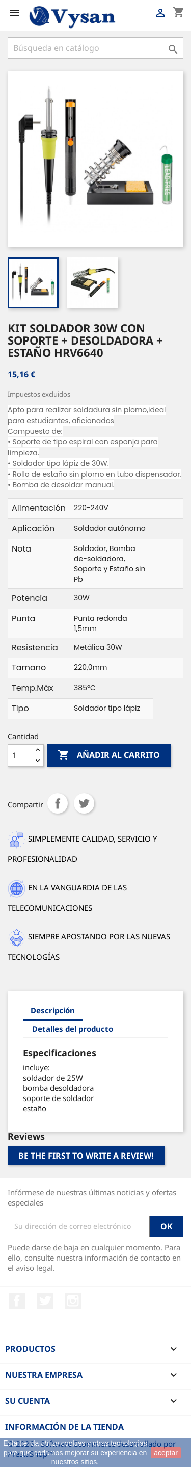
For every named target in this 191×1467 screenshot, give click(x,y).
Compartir (57, 803)
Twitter (45, 1301)
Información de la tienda (64, 1426)
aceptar (166, 1453)
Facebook (17, 1301)
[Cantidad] (20, 755)
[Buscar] (95, 48)
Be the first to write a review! (86, 1155)
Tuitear (84, 803)
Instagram (73, 1301)
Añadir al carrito (109, 755)
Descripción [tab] (53, 1010)
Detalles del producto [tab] (72, 1029)
